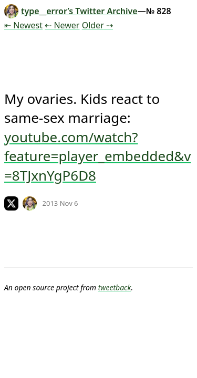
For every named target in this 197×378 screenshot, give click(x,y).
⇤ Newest (23, 25)
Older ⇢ (97, 25)
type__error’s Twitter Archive (71, 11)
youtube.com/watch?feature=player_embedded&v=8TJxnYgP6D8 (97, 156)
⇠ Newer (62, 25)
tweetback (114, 287)
